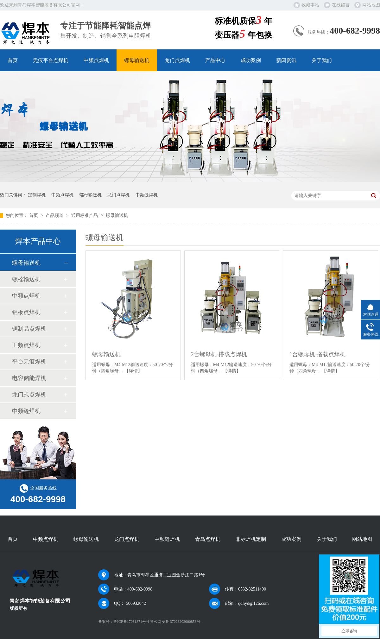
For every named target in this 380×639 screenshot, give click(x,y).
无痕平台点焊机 (50, 60)
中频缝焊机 (147, 195)
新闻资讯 (286, 60)
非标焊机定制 (251, 539)
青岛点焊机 (207, 539)
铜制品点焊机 (29, 329)
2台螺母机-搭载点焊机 (219, 354)
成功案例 (251, 60)
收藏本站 (310, 5)
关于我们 (322, 60)
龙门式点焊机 (29, 394)
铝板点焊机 (26, 312)
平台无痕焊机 (29, 361)
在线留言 (341, 5)
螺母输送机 (136, 60)
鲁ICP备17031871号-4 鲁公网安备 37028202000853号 (156, 621)
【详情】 (133, 371)
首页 (13, 60)
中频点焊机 (96, 60)
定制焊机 (37, 195)
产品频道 (55, 215)
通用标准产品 (85, 215)
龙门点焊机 (177, 60)
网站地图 (371, 5)
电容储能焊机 (29, 378)
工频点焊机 (26, 345)
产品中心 (215, 60)
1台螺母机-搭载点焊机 (317, 354)
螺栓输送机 (26, 279)
